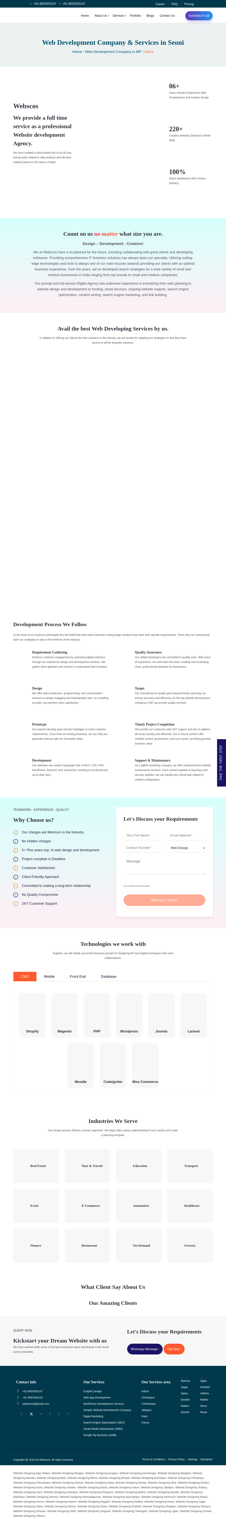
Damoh (185, 1412)
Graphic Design (92, 1391)
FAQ (175, 4)
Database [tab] (108, 976)
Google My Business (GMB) (100, 1435)
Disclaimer (206, 1459)
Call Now (174, 1349)
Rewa (203, 1412)
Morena (185, 1380)
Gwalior (185, 1399)
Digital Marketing (93, 1416)
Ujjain (203, 1380)
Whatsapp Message (145, 1349)
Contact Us (167, 15)
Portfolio (135, 15)
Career (160, 4)
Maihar (204, 1399)
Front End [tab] (78, 976)
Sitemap (192, 1459)
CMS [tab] (25, 976)
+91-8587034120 (29, 1397)
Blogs (150, 15)
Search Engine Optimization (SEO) (103, 1422)
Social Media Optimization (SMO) (103, 1428)
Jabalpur (146, 1410)
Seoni (203, 1405)
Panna (145, 1422)
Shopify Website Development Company (107, 1410)
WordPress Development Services (103, 1403)
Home (85, 15)
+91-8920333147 (43, 3)
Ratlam (185, 1405)
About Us (100, 15)
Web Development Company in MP (113, 52)
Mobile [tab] (49, 976)
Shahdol (205, 1387)
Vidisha (204, 1393)
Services (118, 15)
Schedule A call (199, 15)
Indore (145, 1391)
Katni (144, 1416)
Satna (184, 1393)
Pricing (189, 4)
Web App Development (97, 1397)
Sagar (184, 1387)
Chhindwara (148, 1403)
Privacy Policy (176, 1459)
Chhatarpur (148, 1397)
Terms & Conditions (153, 1459)
